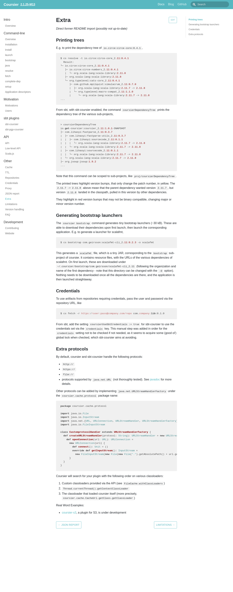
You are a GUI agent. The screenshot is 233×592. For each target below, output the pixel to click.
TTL (7, 172)
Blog (179, 4)
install (8, 49)
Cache (8, 167)
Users (8, 110)
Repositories (12, 177)
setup (8, 86)
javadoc (155, 379)
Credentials (11, 183)
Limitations (11, 204)
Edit (173, 20)
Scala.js (9, 153)
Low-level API (13, 148)
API (7, 143)
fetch (8, 76)
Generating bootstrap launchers (204, 24)
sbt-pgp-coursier (14, 129)
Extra (8, 198)
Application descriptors (18, 91)
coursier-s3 (69, 512)
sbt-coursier (11, 124)
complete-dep (13, 81)
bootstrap (10, 60)
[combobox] (213, 4)
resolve (9, 70)
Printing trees (196, 19)
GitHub (190, 4)
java (7, 65)
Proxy (8, 188)
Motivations (11, 105)
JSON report (12, 193)
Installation (11, 44)
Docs (169, 4)
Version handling (14, 209)
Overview (10, 25)
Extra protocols (196, 34)
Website (9, 233)
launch (9, 55)
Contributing (12, 228)
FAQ (7, 214)
